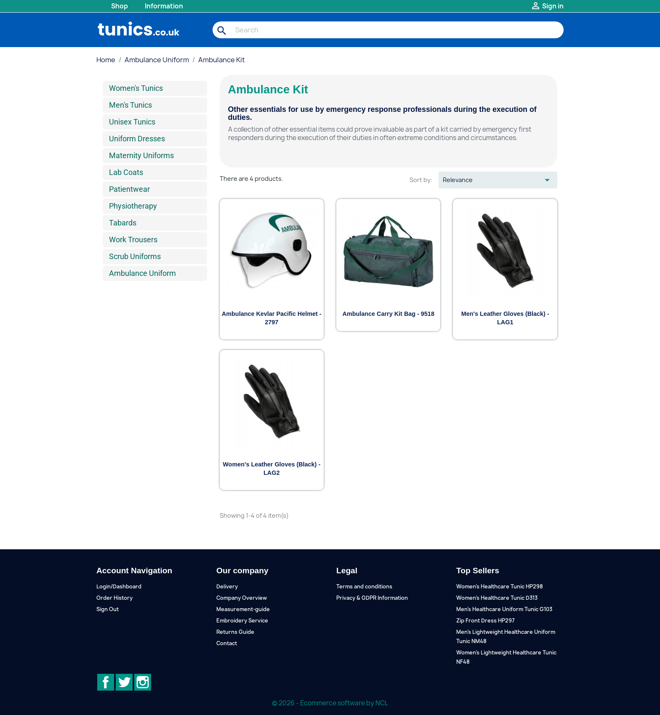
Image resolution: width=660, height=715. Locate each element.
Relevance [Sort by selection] (498, 180)
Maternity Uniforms (141, 155)
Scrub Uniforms (135, 256)
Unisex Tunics (132, 121)
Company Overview (241, 597)
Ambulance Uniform (142, 273)
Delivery (227, 586)
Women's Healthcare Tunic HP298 (499, 586)
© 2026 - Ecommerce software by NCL (330, 703)
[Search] (388, 29)
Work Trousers (133, 239)
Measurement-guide (243, 609)
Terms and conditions (364, 586)
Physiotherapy (133, 205)
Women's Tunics (136, 88)
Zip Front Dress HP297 (485, 620)
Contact (226, 643)
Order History (114, 597)
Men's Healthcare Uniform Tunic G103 (504, 609)
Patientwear (129, 189)
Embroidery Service (242, 620)
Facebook (105, 682)
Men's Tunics (130, 105)
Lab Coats (126, 172)
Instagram (142, 682)
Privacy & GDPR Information (372, 597)
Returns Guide (235, 632)
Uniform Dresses (137, 138)
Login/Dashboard (118, 586)
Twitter (124, 682)
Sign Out (107, 609)
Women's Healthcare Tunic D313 (497, 597)
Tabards (122, 222)
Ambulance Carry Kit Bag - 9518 (388, 313)
